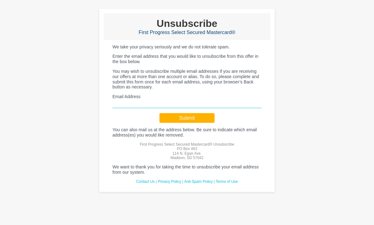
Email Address (126, 96)
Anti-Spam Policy (198, 181)
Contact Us (145, 181)
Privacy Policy (169, 181)
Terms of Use (227, 181)
